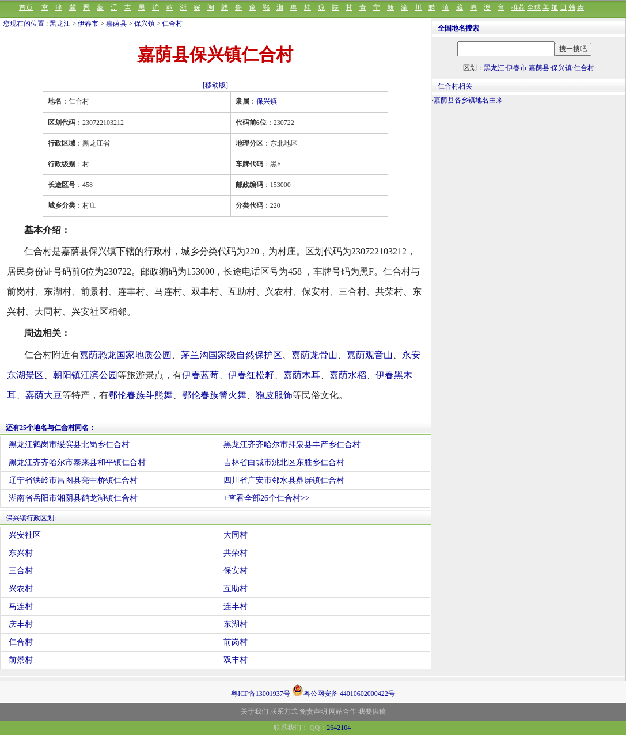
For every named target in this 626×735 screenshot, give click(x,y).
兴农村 (21, 588)
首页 (26, 7)
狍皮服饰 (274, 395)
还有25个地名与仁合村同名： (51, 428)
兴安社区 (25, 535)
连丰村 (235, 606)
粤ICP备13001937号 (260, 694)
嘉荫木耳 (301, 375)
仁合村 (172, 24)
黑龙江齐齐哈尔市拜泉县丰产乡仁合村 (292, 444)
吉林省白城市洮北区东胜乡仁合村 (283, 462)
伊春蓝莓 (200, 375)
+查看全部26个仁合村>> (266, 498)
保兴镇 (144, 24)
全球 (534, 7)
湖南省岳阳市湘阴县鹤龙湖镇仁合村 (73, 498)
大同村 (235, 535)
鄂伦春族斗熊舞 (140, 395)
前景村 (21, 660)
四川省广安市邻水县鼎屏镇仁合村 (283, 480)
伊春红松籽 (251, 375)
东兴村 (21, 553)
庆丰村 (21, 624)
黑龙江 (60, 24)
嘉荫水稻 (347, 375)
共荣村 (235, 553)
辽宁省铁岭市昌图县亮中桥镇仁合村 (73, 480)
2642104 (339, 727)
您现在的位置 (23, 24)
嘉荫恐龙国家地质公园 (125, 355)
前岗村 (235, 642)
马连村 (21, 606)
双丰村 (235, 660)
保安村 (235, 570)
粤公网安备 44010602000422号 (343, 690)
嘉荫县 (116, 24)
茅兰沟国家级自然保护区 (231, 355)
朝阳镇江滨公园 (85, 375)
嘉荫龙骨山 (314, 355)
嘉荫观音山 (370, 355)
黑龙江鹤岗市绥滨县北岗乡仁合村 (69, 444)
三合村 (21, 570)
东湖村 (235, 624)
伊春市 (88, 24)
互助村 (235, 588)
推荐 (518, 7)
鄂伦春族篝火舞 (214, 395)
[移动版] (215, 85)
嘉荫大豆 (43, 395)
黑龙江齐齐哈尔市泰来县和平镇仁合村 (77, 462)
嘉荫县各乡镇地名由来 (468, 100)
